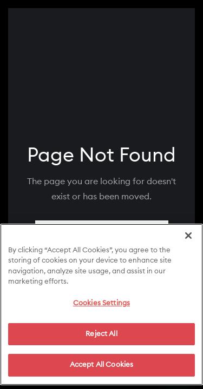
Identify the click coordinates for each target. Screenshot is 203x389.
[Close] (188, 239)
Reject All (101, 337)
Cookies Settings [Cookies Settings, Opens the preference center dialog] (101, 307)
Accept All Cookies (101, 368)
